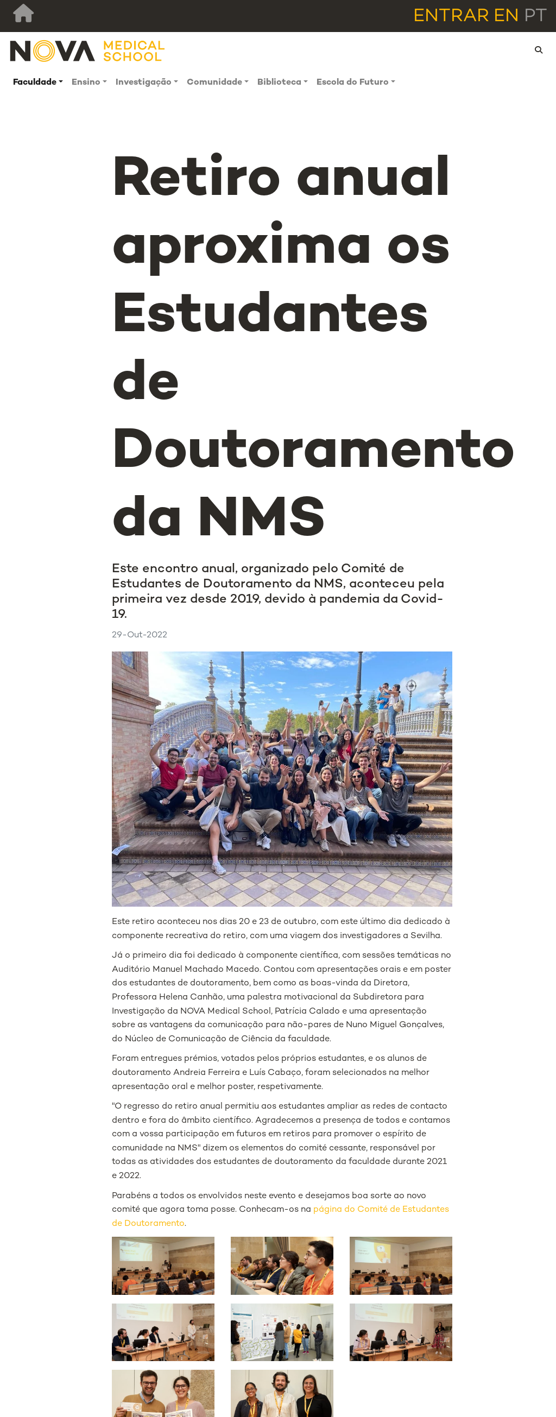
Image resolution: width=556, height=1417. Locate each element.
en (506, 17)
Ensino (86, 82)
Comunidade (214, 82)
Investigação (144, 82)
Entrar (451, 17)
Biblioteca (279, 82)
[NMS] (88, 50)
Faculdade (34, 82)
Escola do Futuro (353, 82)
